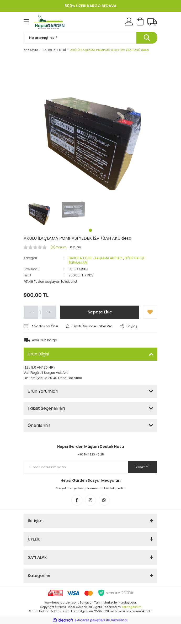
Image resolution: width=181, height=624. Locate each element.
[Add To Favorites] (150, 312)
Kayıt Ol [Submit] (143, 467)
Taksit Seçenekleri (46, 408)
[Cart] (140, 21)
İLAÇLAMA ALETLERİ (108, 258)
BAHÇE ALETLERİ (80, 258)
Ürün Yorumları (43, 391)
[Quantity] (40, 312)
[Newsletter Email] (90, 467)
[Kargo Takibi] (152, 21)
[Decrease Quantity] (31, 312)
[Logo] (50, 21)
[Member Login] (129, 21)
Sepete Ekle (100, 312)
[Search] (90, 38)
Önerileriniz (39, 425)
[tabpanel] (39, 209)
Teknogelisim (131, 607)
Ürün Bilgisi (38, 354)
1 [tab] (90, 230)
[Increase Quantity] (49, 312)
